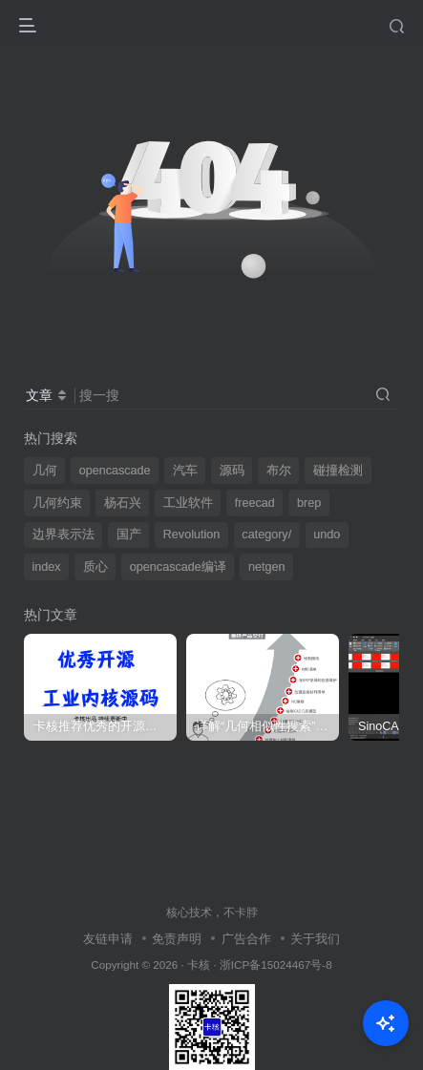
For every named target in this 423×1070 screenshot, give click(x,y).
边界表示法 (63, 534)
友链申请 (108, 939)
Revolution (192, 534)
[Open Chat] (386, 1023)
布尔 (278, 470)
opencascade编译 (178, 567)
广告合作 (246, 939)
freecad (255, 503)
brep (309, 503)
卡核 (198, 964)
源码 (232, 470)
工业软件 (188, 503)
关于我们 (315, 939)
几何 (44, 470)
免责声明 (176, 939)
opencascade (115, 470)
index (46, 567)
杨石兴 (122, 503)
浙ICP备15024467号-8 (276, 964)
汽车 (185, 470)
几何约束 (57, 503)
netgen (267, 567)
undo (326, 534)
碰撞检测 (338, 470)
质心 (95, 567)
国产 (128, 534)
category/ (266, 534)
